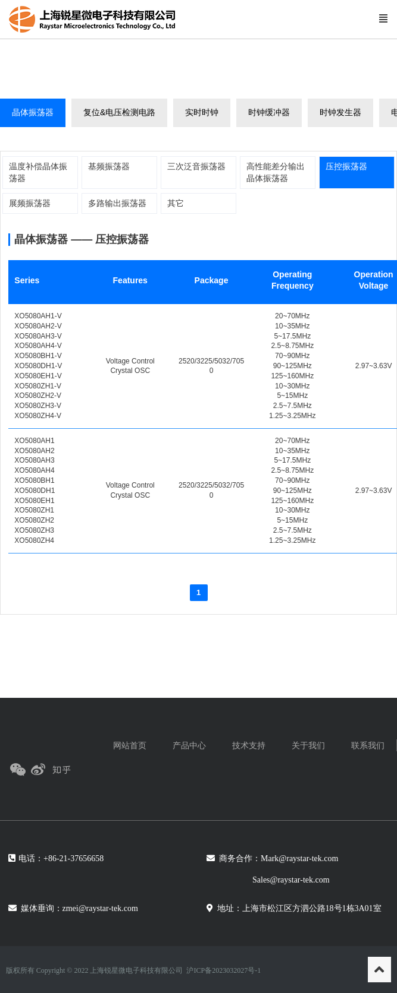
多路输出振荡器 (117, 203)
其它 (175, 203)
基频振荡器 (109, 166)
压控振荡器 (346, 166)
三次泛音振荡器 (196, 166)
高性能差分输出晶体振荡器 (275, 172)
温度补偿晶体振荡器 (38, 172)
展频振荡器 (30, 203)
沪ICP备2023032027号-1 (223, 970)
